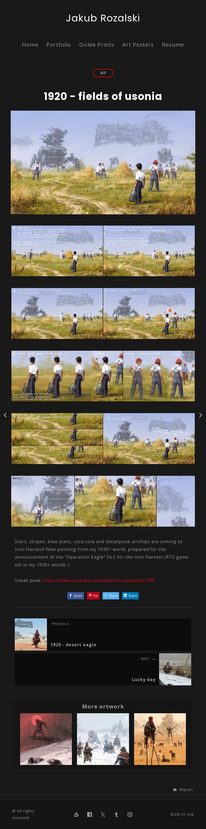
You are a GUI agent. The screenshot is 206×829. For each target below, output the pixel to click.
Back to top (182, 814)
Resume (173, 44)
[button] (182, 789)
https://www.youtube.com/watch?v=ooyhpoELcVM (99, 580)
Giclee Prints (96, 44)
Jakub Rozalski (103, 18)
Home (30, 44)
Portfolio (58, 44)
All (103, 72)
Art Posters (138, 44)
